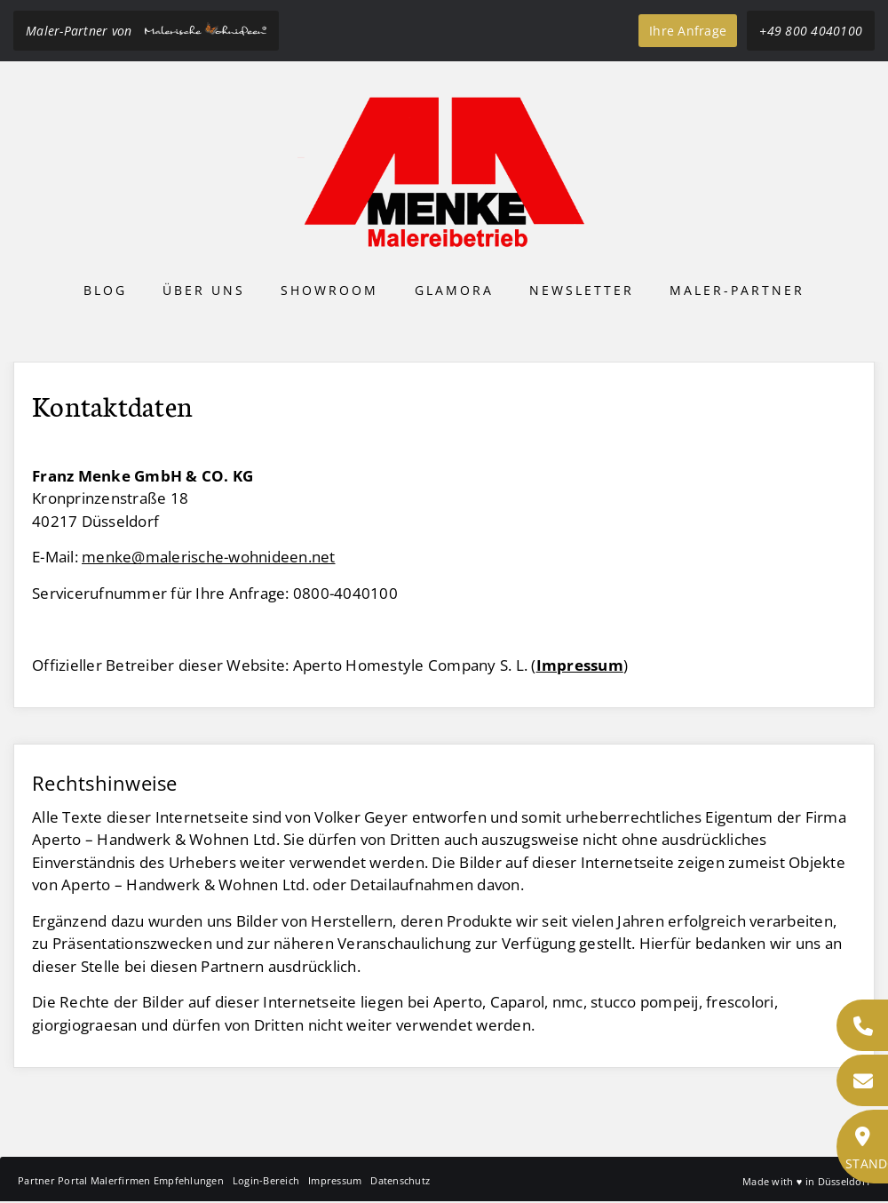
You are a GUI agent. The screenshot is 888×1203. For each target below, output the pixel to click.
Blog (105, 290)
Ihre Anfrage (687, 30)
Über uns (204, 290)
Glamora (454, 290)
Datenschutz (400, 1180)
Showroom (329, 290)
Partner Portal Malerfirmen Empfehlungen (121, 1180)
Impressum (334, 1180)
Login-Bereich (266, 1180)
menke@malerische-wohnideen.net (209, 556)
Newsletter (581, 290)
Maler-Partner (737, 290)
